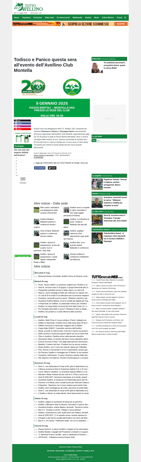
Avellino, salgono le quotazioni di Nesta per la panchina (60, 402)
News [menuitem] (96, 18)
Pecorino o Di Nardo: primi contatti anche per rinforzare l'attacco (63, 383)
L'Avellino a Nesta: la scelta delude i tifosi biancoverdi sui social (63, 393)
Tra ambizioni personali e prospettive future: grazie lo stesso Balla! (114, 65)
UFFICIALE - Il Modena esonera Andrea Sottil (56, 437)
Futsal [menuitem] (119, 18)
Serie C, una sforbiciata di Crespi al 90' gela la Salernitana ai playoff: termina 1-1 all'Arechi (74, 391)
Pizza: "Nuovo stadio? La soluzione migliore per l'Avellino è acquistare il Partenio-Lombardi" (74, 285)
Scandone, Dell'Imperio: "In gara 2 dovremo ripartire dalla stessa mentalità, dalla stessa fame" (75, 355)
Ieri (98, 140)
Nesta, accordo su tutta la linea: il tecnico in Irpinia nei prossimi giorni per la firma (70, 331)
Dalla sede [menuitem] (49, 18)
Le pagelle (96, 176)
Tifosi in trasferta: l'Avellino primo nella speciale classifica (61, 336)
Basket (95, 194)
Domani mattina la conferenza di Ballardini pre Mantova (79, 256)
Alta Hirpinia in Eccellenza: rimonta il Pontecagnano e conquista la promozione (69, 358)
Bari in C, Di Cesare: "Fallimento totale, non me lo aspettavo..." (63, 421)
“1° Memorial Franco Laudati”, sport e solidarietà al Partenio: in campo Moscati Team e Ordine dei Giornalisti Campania (85, 435)
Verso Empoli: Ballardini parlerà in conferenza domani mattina (49, 233)
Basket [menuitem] (88, 18)
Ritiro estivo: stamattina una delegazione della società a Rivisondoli (49, 210)
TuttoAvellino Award (100, 229)
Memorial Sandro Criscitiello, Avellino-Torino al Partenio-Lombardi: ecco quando (70, 276)
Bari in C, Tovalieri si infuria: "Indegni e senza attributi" (59, 410)
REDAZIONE (60, 451)
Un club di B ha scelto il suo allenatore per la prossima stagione (63, 295)
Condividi (40, 168)
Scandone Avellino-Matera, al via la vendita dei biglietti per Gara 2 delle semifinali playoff (73, 301)
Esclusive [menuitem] (38, 18)
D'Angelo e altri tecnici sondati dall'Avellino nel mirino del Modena (64, 418)
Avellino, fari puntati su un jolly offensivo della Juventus (60, 312)
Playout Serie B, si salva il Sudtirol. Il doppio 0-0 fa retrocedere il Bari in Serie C (69, 429)
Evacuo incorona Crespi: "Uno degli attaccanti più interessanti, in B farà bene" (69, 342)
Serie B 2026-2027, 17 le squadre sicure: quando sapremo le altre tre (65, 415)
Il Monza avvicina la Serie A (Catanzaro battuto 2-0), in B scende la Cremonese (69, 369)
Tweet (52, 168)
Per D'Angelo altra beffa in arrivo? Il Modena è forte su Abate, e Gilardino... (68, 309)
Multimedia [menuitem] (77, 18)
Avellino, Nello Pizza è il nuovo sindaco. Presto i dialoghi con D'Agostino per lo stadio (72, 320)
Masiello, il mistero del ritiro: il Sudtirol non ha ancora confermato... (64, 344)
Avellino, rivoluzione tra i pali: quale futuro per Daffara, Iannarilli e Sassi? (67, 413)
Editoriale (96, 59)
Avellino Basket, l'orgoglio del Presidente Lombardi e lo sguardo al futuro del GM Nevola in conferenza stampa (82, 432)
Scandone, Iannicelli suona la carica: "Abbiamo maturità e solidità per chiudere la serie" (73, 298)
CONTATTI (79, 451)
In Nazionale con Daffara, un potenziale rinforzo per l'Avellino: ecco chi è (67, 304)
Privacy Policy (77, 447)
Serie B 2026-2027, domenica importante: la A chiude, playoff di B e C (66, 377)
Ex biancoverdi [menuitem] (63, 18)
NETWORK (50, 451)
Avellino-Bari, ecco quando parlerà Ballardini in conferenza (79, 245)
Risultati (23, 183)
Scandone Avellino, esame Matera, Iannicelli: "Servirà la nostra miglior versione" (70, 407)
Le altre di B (97, 211)
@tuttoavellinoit (65, 155)
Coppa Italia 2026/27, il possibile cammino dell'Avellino (60, 328)
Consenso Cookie (65, 447)
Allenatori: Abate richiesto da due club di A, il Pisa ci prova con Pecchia (66, 374)
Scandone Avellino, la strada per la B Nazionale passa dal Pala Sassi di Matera (69, 380)
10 (17, 175)
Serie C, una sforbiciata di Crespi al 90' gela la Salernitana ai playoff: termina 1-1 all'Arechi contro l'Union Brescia (83, 366)
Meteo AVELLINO (23, 257)
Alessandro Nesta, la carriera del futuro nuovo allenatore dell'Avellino (65, 339)
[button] (23, 179)
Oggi (93, 140)
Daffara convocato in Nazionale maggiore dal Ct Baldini (60, 326)
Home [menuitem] (16, 18)
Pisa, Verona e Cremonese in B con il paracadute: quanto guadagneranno (67, 350)
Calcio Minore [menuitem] (108, 18)
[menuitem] (125, 18)
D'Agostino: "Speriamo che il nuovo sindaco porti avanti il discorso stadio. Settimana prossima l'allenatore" (80, 385)
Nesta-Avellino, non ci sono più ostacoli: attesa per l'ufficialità (62, 347)
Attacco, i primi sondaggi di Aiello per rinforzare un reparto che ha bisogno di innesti (71, 293)
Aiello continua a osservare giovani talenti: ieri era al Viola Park (63, 334)
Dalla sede (43, 153)
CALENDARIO (70, 451)
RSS (92, 451)
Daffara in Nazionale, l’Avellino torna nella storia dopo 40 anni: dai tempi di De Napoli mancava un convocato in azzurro (85, 323)
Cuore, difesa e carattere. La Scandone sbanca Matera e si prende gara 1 (67, 372)
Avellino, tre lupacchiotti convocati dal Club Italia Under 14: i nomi (64, 306)
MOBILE (87, 451)
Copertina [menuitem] (26, 18)
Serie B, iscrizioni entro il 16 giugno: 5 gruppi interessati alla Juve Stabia (67, 287)
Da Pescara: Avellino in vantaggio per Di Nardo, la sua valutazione (64, 352)
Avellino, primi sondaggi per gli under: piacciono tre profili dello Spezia (66, 388)
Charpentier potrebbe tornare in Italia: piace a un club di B (61, 290)
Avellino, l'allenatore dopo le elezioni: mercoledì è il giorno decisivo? (65, 404)
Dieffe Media (73, 455)
